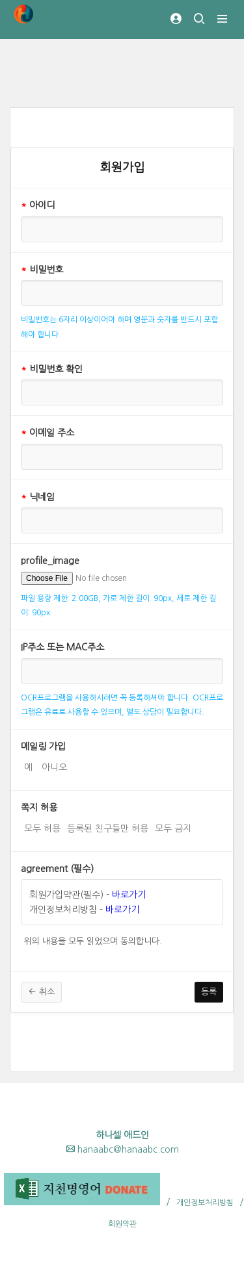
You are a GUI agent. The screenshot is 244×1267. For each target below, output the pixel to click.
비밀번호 (42, 269)
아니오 (54, 766)
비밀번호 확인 (52, 369)
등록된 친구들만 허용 (107, 827)
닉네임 (38, 497)
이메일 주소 (47, 432)
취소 (41, 991)
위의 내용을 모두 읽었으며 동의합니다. (93, 939)
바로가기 (129, 894)
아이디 (38, 205)
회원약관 (122, 1224)
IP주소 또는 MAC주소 (62, 647)
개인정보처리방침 (205, 1203)
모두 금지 (173, 827)
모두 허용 (42, 827)
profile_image (50, 560)
